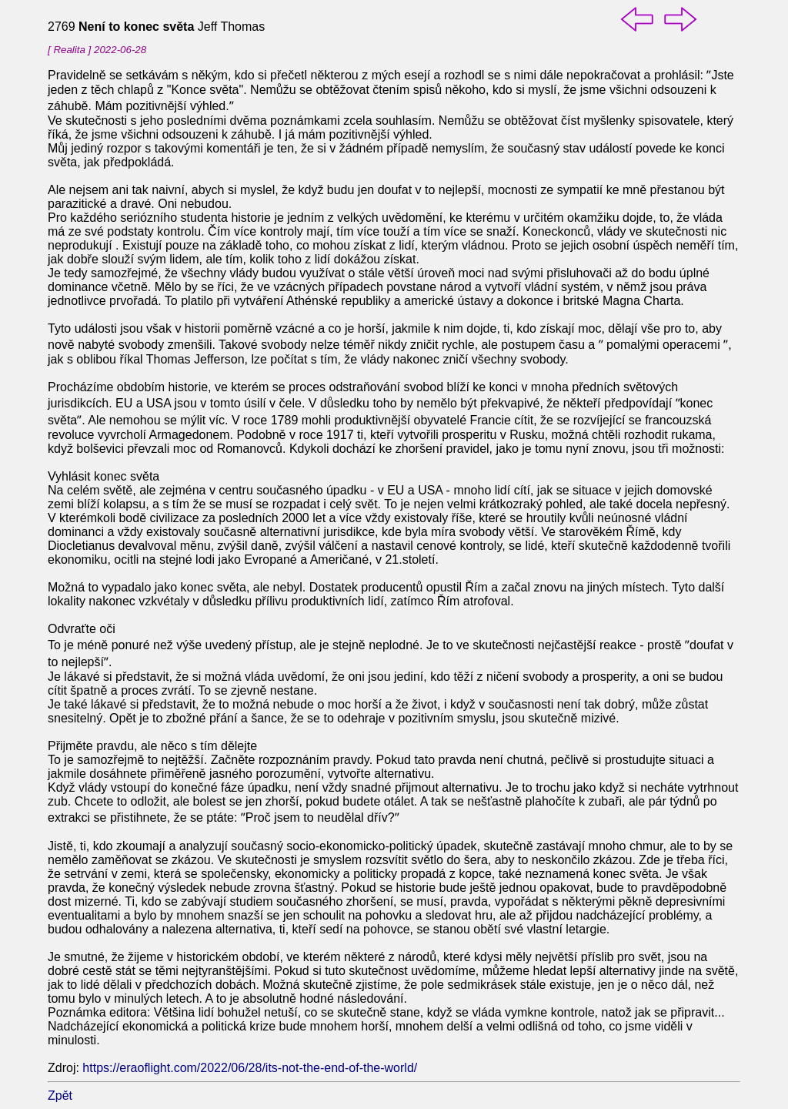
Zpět (60, 1095)
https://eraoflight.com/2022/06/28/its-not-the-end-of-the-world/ (249, 1067)
